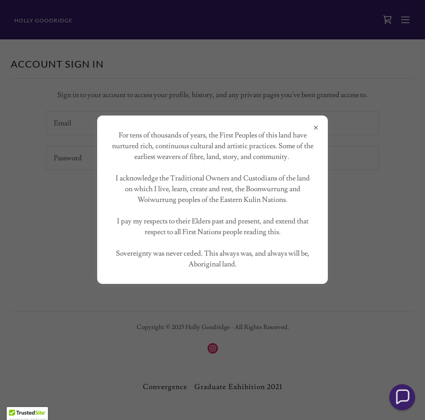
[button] (402, 397)
